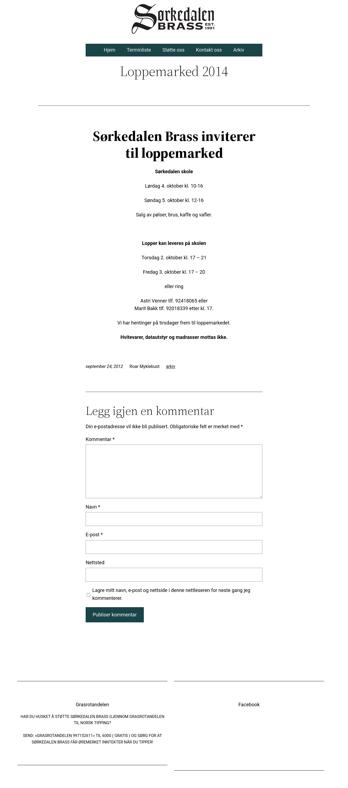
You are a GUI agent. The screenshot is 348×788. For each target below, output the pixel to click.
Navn (93, 507)
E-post (94, 534)
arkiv (170, 366)
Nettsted (95, 562)
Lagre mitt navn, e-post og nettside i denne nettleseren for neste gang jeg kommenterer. (171, 594)
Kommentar (100, 439)
